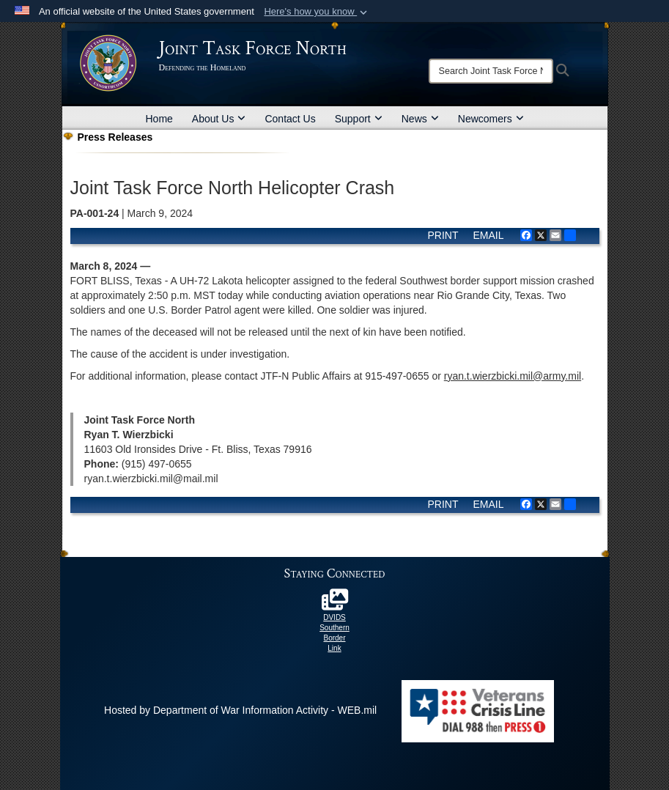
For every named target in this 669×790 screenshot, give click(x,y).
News (420, 119)
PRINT (442, 235)
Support (358, 119)
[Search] (491, 71)
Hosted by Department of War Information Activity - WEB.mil (240, 710)
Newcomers (491, 119)
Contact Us (290, 119)
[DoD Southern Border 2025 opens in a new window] (335, 604)
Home (159, 119)
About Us (219, 119)
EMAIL (488, 235)
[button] (317, 11)
